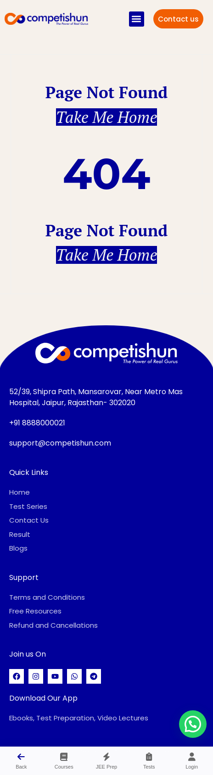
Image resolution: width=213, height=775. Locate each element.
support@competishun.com (60, 443)
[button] (136, 19)
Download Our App (43, 698)
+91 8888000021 (37, 423)
